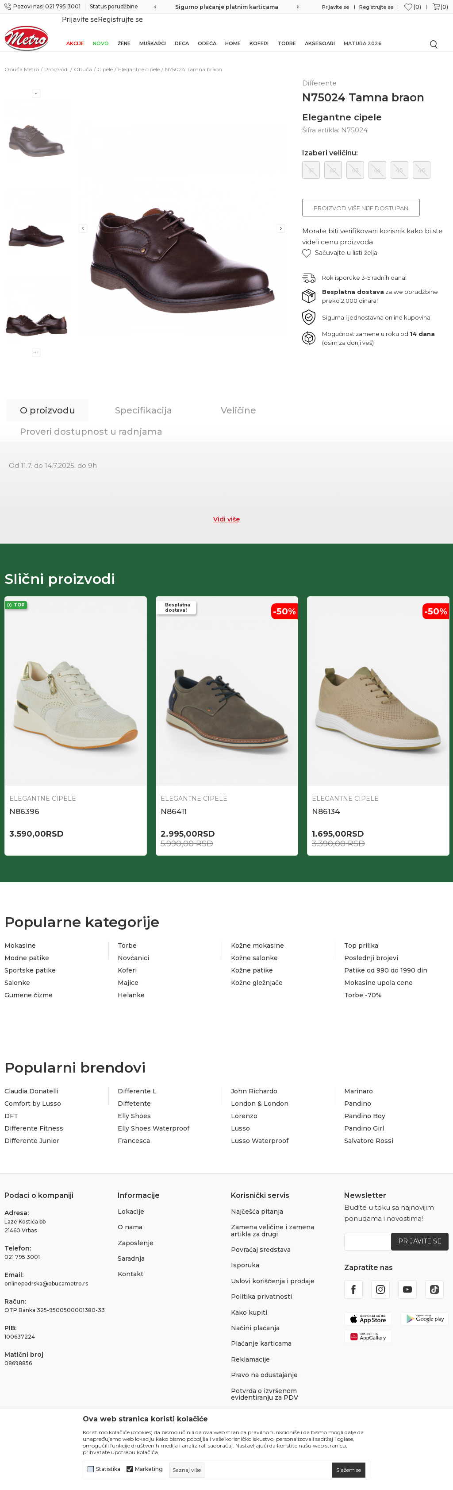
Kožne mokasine (257, 939)
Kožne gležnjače (257, 976)
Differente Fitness (33, 1122)
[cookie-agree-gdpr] (348, 1470)
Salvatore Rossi (368, 1135)
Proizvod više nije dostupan (361, 198)
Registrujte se (376, 7)
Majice (128, 976)
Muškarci (152, 32)
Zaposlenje (136, 1236)
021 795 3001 (22, 1250)
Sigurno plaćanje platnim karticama (226, 7)
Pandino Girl (364, 1122)
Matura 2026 (363, 32)
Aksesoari (320, 32)
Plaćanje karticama (261, 1337)
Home (233, 32)
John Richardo (254, 1085)
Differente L (137, 1085)
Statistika (108, 1469)
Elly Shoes (134, 1110)
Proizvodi (56, 59)
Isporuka (245, 1259)
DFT (11, 1110)
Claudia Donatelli (31, 1085)
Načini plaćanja (255, 1322)
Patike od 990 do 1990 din (385, 964)
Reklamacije (250, 1353)
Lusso (240, 1122)
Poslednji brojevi (371, 952)
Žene (124, 32)
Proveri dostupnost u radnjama (91, 422)
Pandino (357, 1097)
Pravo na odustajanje (264, 1369)
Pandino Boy (364, 1110)
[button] (339, 243)
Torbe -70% (363, 989)
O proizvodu (47, 400)
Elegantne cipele (139, 59)
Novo (101, 32)
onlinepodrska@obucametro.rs (46, 1277)
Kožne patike (252, 964)
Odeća (207, 32)
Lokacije (131, 1205)
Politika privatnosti (261, 1290)
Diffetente (134, 1097)
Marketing (149, 1469)
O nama (130, 1221)
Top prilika (361, 939)
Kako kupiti (249, 1306)
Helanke (131, 989)
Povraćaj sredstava (261, 1243)
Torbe (286, 32)
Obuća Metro (21, 59)
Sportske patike (30, 964)
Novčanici (133, 952)
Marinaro (358, 1085)
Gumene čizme (28, 989)
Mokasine (20, 939)
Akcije (75, 32)
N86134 (326, 801)
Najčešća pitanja (257, 1205)
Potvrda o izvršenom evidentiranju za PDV (264, 1387)
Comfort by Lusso (32, 1097)
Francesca (134, 1135)
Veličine (238, 400)
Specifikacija (143, 400)
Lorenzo (244, 1110)
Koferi (259, 32)
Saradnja (131, 1252)
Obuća (83, 59)
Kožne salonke (254, 952)
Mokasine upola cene (378, 976)
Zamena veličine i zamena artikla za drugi (272, 1224)
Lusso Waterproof (259, 1135)
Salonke (17, 976)
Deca (182, 32)
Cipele (105, 59)
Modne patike (26, 952)
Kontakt (130, 1268)
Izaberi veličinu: (330, 143)
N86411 (174, 801)
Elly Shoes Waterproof (153, 1122)
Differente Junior (31, 1135)
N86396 (24, 801)
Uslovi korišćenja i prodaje (273, 1275)
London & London (259, 1097)
